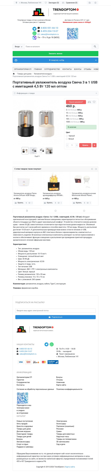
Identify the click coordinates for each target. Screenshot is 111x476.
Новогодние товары (25, 434)
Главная (38, 69)
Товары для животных (65, 434)
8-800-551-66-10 (49, 28)
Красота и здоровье (25, 426)
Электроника (61, 421)
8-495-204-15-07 (49, 31)
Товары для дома (24, 429)
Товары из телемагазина (66, 439)
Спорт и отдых (22, 444)
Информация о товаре (55, 93)
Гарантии (20, 380)
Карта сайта (61, 385)
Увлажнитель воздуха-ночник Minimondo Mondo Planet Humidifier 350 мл (84, 194)
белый (71, 139)
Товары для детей (24, 437)
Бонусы (77, 69)
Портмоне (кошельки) (65, 426)
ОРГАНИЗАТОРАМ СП (22, 69)
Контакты (67, 69)
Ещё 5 (37, 156)
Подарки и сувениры (25, 447)
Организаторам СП (24, 377)
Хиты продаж (22, 424)
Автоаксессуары (23, 442)
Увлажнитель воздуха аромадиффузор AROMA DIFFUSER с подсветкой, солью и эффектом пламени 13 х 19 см (55, 194)
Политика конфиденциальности (69, 389)
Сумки (59, 431)
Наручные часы (62, 437)
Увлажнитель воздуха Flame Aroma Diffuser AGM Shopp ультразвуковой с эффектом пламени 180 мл (25, 194)
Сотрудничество (23, 382)
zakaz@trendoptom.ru (48, 34)
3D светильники (62, 442)
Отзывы (87, 69)
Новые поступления (25, 421)
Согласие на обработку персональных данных (35, 389)
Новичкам (60, 382)
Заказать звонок (55, 54)
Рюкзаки (60, 429)
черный (72, 136)
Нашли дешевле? (76, 102)
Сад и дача (60, 444)
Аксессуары (61, 424)
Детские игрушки (24, 431)
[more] (32, 203)
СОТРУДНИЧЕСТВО (52, 69)
